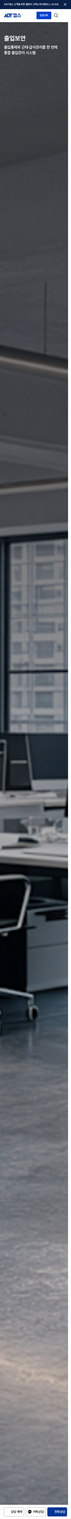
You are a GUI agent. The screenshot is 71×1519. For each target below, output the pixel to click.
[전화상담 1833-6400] (57, 1514)
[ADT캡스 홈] (12, 6)
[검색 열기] (56, 6)
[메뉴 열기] (64, 6)
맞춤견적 (44, 6)
